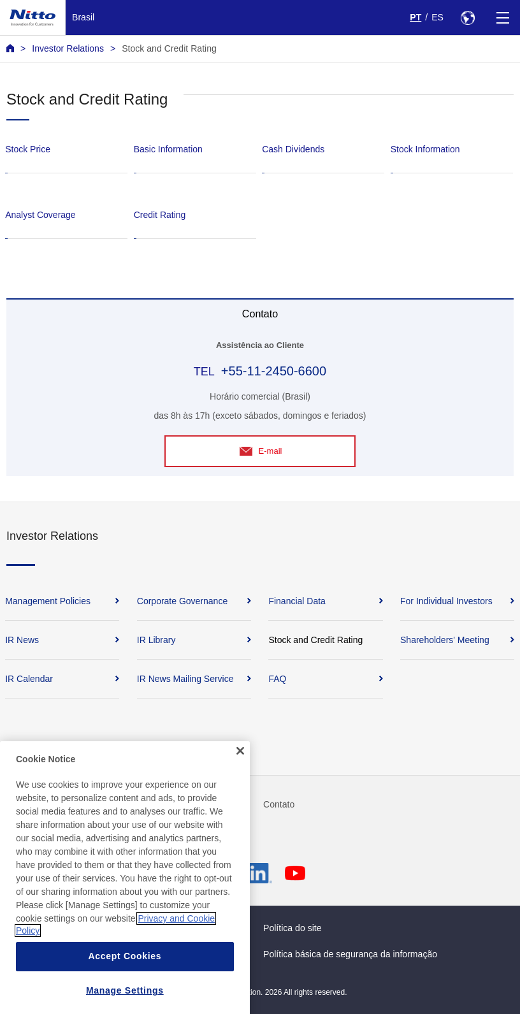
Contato (278, 804)
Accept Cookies (124, 999)
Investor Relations (68, 48)
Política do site (292, 928)
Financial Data (297, 601)
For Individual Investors (446, 601)
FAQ (277, 679)
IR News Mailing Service (185, 679)
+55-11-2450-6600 (273, 371)
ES (437, 17)
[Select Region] (467, 17)
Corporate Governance (182, 601)
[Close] (240, 793)
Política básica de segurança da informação (350, 954)
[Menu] (502, 17)
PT (415, 17)
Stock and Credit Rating (169, 48)
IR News (22, 640)
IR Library (156, 640)
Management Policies (47, 601)
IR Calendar (29, 679)
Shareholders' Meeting (444, 640)
